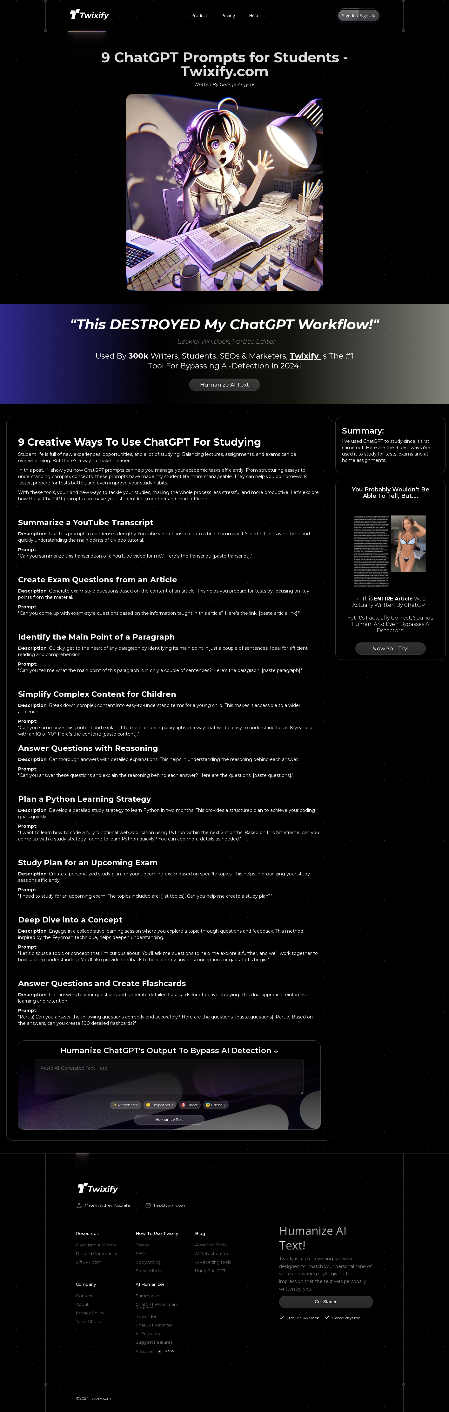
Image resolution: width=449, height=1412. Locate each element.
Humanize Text (169, 1119)
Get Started (326, 1301)
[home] (90, 15)
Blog (200, 1233)
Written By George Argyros (224, 84)
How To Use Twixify (157, 1233)
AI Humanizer (150, 1284)
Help (253, 15)
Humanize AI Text (224, 384)
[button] (199, 15)
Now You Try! (390, 648)
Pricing (228, 15)
